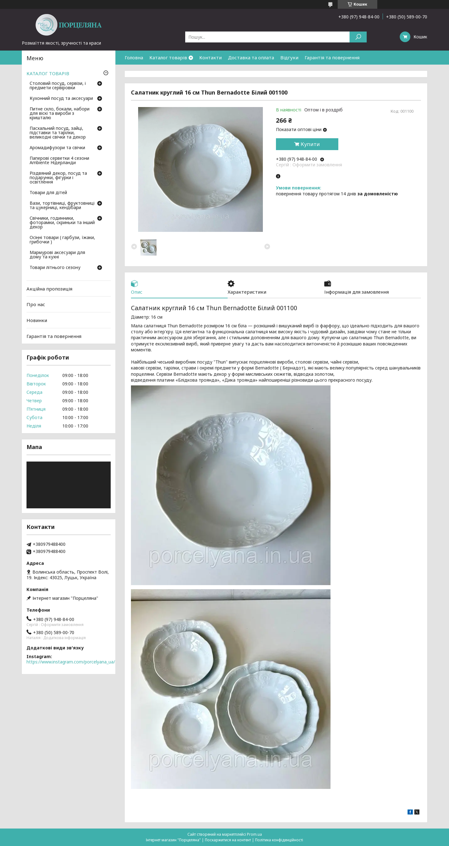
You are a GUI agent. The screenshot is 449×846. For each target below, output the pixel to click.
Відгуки (289, 57)
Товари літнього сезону (55, 267)
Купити (310, 144)
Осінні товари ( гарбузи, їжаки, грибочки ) (62, 240)
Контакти (210, 57)
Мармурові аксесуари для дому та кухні (57, 255)
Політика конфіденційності (279, 840)
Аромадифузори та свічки (57, 147)
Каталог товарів (168, 57)
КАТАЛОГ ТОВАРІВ (48, 73)
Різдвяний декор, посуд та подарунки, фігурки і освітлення (58, 178)
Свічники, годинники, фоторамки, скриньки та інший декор (62, 223)
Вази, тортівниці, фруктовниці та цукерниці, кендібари (62, 205)
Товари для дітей (48, 192)
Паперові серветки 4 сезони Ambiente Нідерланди (59, 160)
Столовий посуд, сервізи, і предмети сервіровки (58, 85)
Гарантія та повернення (332, 57)
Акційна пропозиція (49, 289)
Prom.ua (254, 834)
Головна (134, 57)
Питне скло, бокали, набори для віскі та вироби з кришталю (59, 113)
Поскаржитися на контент (228, 840)
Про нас (36, 304)
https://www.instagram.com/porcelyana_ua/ (71, 662)
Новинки (37, 320)
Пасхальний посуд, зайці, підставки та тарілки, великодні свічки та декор (58, 133)
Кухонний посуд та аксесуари (61, 98)
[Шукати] (358, 37)
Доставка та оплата (251, 57)
